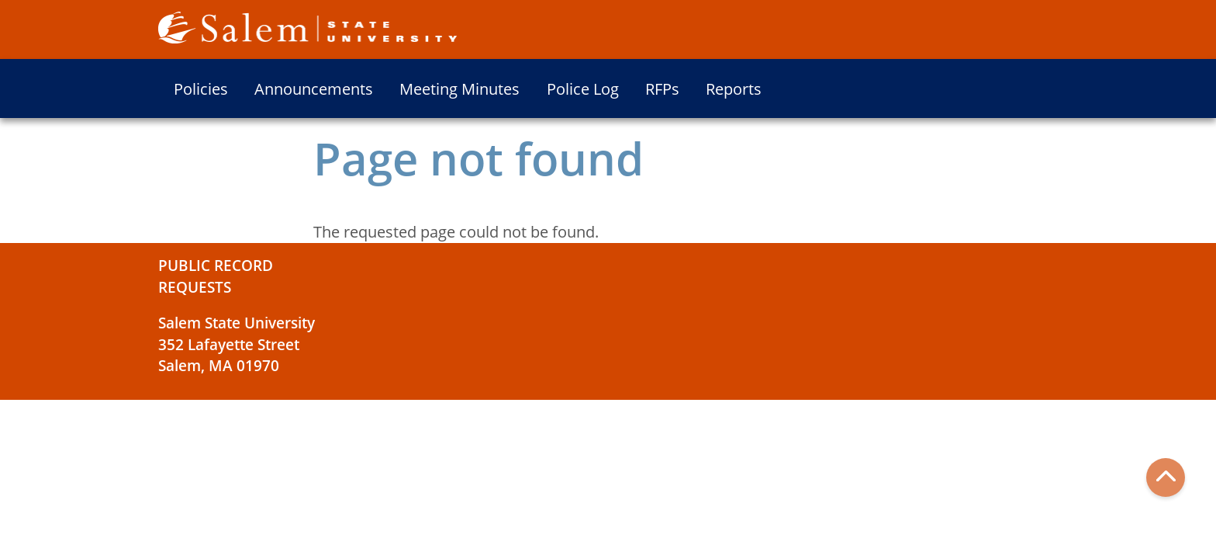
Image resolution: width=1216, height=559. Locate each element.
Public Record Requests (215, 276)
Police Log (583, 88)
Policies (201, 88)
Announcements (313, 88)
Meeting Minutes (459, 88)
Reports (734, 88)
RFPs (662, 88)
